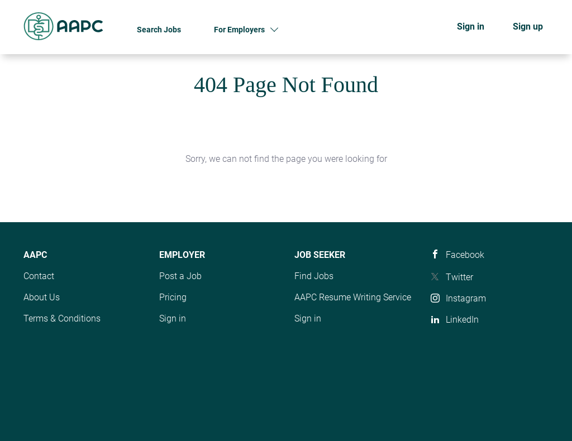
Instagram (466, 298)
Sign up (528, 26)
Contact (38, 276)
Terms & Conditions (62, 318)
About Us (41, 297)
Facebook (465, 255)
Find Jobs (313, 276)
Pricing (173, 297)
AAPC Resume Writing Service (352, 297)
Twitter (459, 277)
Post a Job (180, 276)
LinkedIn (462, 319)
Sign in (470, 26)
